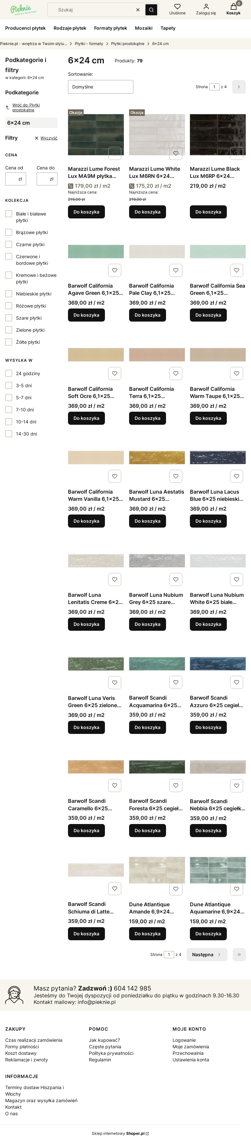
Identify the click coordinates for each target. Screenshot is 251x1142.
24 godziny (28, 373)
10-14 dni (26, 421)
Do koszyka (86, 211)
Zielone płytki (30, 330)
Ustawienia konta (191, 1059)
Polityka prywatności (111, 1053)
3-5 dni (24, 385)
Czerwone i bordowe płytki (32, 260)
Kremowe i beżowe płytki (36, 278)
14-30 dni (26, 433)
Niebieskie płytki (33, 293)
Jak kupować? (104, 1040)
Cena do (46, 167)
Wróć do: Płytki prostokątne (22, 107)
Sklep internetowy (118, 1133)
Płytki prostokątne (127, 43)
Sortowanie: (80, 74)
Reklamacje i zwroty (26, 1059)
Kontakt (13, 1107)
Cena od (14, 167)
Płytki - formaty (89, 43)
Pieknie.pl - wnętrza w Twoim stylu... (33, 43)
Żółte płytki (28, 342)
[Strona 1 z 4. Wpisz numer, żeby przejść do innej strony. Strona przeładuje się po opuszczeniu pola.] (214, 86)
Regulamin (100, 1059)
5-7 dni (23, 397)
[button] (151, 9)
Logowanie (184, 1040)
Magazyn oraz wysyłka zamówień (41, 1100)
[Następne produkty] (207, 954)
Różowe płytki (31, 306)
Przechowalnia (188, 1053)
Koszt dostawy (21, 1053)
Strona (202, 86)
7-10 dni (25, 409)
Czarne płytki (30, 244)
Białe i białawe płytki (31, 217)
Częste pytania (105, 1046)
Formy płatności (22, 1046)
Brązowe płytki (32, 232)
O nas (11, 1113)
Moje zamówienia (191, 1046)
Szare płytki (29, 318)
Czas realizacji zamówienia (33, 1040)
